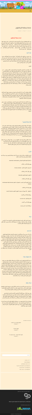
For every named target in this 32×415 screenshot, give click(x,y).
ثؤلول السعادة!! (16, 328)
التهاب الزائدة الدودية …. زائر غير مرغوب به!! (16, 334)
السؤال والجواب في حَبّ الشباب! (16, 322)
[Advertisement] (16, 20)
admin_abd (29, 30)
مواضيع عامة (19, 30)
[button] (30, 11)
